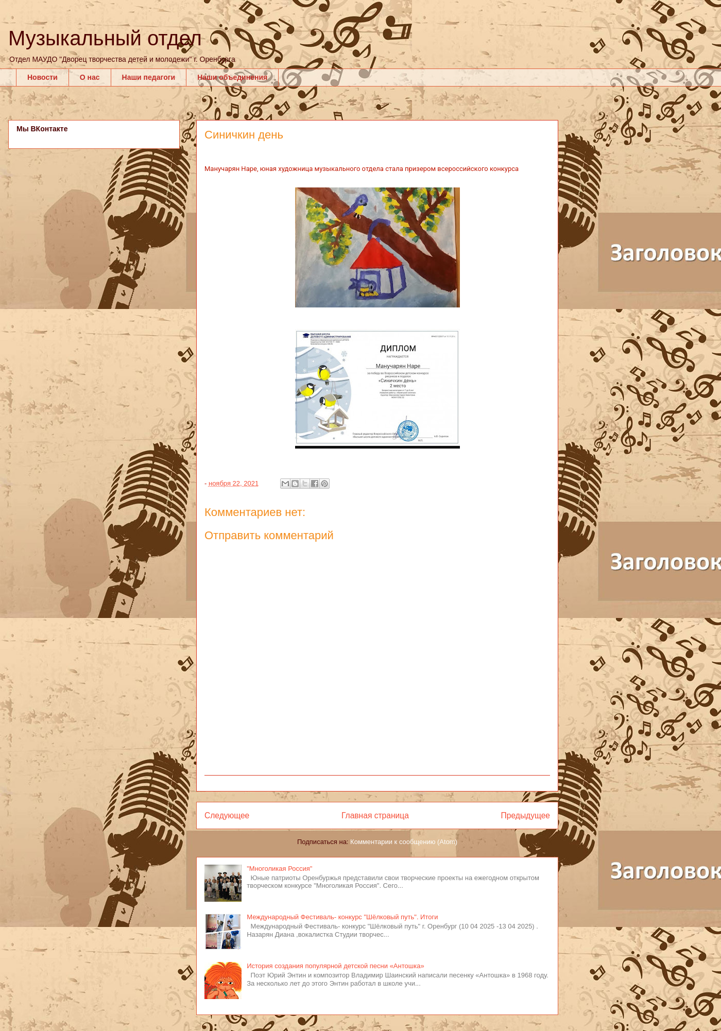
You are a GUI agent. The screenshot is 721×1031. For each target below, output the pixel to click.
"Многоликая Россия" (279, 868)
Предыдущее (525, 815)
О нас (90, 77)
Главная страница (375, 815)
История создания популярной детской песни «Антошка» (335, 966)
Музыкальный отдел (105, 38)
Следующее (226, 815)
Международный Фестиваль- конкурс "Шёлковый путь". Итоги (342, 917)
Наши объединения (232, 77)
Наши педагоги (149, 77)
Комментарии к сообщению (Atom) (403, 842)
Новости (42, 77)
